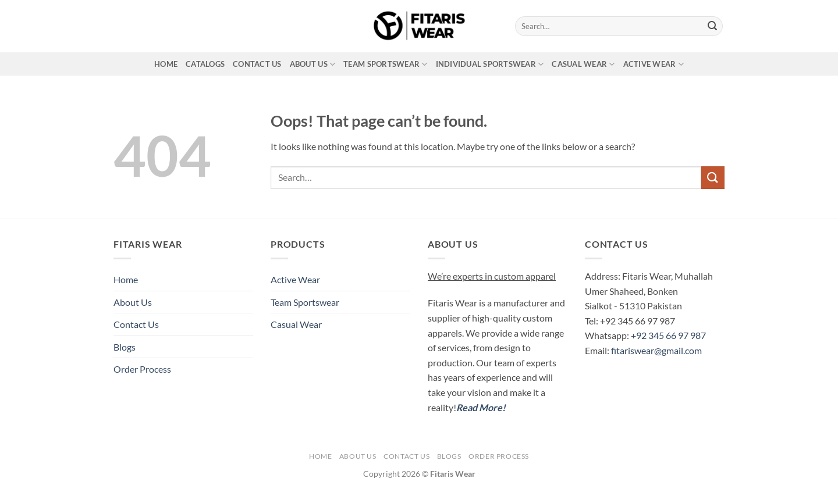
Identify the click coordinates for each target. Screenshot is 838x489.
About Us (313, 64)
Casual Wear (583, 64)
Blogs (124, 346)
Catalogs (205, 64)
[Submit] (712, 26)
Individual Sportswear (490, 64)
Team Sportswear (385, 64)
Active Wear (653, 64)
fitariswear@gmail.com (656, 350)
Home (165, 64)
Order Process (142, 368)
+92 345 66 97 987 (668, 335)
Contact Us (257, 64)
